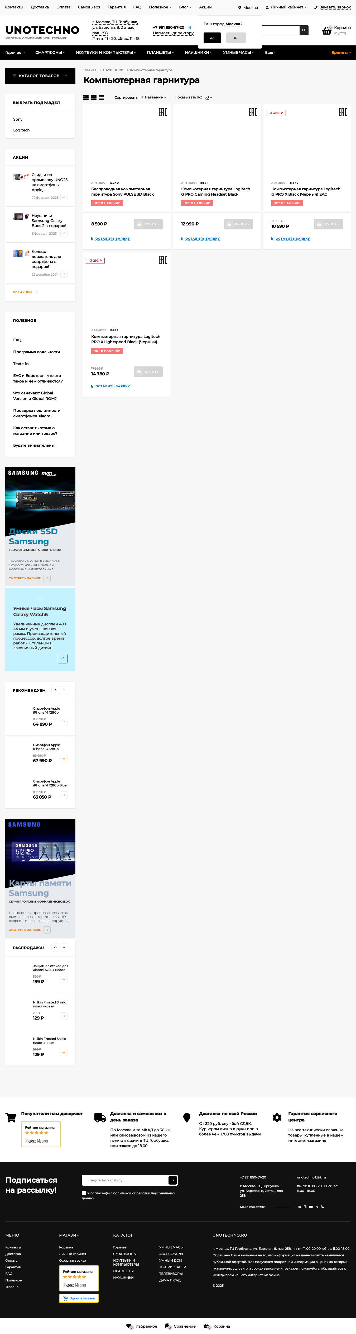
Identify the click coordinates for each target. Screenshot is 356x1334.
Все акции (25, 292)
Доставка (40, 7)
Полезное (158, 7)
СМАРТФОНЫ (125, 1254)
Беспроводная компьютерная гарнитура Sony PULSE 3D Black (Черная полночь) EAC (122, 194)
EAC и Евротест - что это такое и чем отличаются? (38, 378)
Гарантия (117, 7)
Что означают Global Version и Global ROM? (35, 396)
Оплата (63, 7)
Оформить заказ (72, 1260)
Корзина (66, 1247)
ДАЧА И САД (170, 1280)
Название (152, 97)
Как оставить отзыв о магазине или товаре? (35, 431)
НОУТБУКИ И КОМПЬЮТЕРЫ (126, 1262)
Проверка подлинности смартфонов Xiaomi (36, 413)
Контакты (14, 7)
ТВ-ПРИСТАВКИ (172, 1267)
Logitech (21, 130)
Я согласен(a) (128, 1195)
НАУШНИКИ (123, 1278)
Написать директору (173, 33)
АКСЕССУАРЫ (171, 1254)
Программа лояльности (36, 352)
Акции (205, 7)
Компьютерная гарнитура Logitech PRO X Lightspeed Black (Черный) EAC (125, 342)
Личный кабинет (72, 1254)
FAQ (137, 7)
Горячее (119, 1247)
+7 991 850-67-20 (168, 27)
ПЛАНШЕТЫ (123, 1271)
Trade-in (21, 363)
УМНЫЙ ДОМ (170, 1260)
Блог (183, 7)
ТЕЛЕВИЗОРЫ (171, 1274)
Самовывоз (89, 7)
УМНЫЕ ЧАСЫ (171, 1247)
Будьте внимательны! (34, 445)
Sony (17, 119)
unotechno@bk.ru (311, 1177)
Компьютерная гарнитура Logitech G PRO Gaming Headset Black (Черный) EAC (215, 194)
